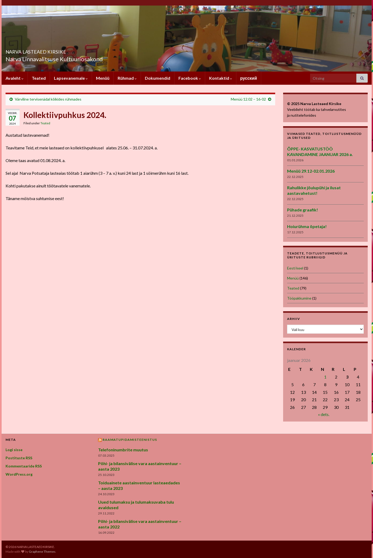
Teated (39, 78)
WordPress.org (19, 474)
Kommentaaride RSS (24, 466)
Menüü (102, 78)
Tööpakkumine (299, 298)
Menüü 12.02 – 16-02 (248, 99)
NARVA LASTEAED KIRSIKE (56, 50)
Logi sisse (14, 449)
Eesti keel (295, 268)
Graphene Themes (42, 552)
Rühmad (127, 78)
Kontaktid (220, 78)
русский (248, 78)
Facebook (189, 78)
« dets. (323, 414)
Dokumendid (157, 78)
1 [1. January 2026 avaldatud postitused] (325, 376)
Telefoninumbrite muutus (123, 449)
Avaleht (15, 78)
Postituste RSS (19, 458)
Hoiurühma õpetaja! (307, 226)
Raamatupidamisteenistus (130, 440)
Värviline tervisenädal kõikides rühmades (48, 99)
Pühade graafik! (302, 209)
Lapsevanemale (71, 78)
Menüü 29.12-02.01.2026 (311, 170)
